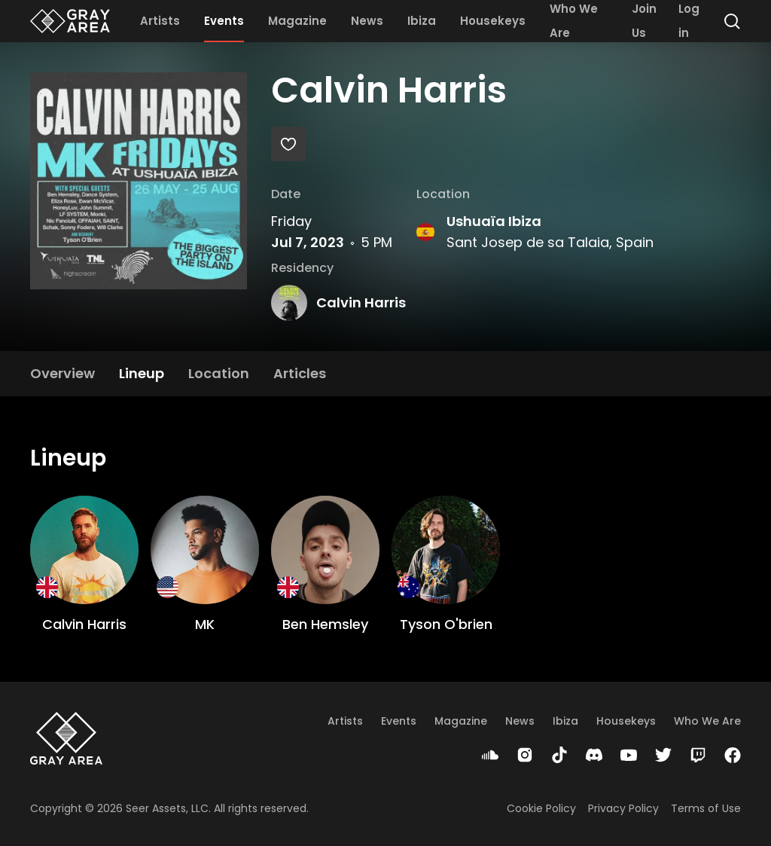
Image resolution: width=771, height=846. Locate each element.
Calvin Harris (361, 302)
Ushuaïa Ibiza (493, 221)
